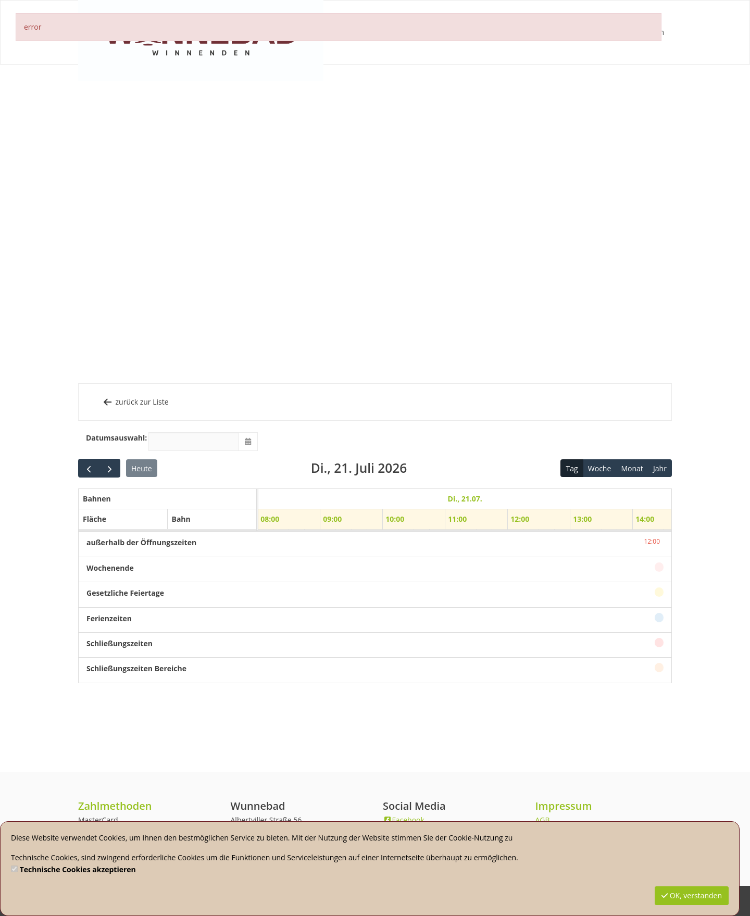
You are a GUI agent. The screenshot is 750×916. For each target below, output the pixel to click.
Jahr (660, 468)
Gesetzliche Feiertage (125, 593)
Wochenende (110, 568)
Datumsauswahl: (113, 438)
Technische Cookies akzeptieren (78, 869)
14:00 (644, 519)
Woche (599, 468)
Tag (572, 468)
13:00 (582, 519)
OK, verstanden (691, 895)
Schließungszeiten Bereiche (136, 668)
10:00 (394, 519)
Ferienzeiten (109, 618)
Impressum (563, 806)
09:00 (332, 519)
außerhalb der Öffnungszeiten (141, 542)
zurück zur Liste (135, 402)
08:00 (269, 519)
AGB (542, 820)
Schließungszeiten (119, 643)
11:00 (457, 519)
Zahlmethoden (115, 806)
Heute (141, 468)
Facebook (403, 820)
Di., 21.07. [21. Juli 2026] (464, 499)
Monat (632, 468)
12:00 (519, 519)
